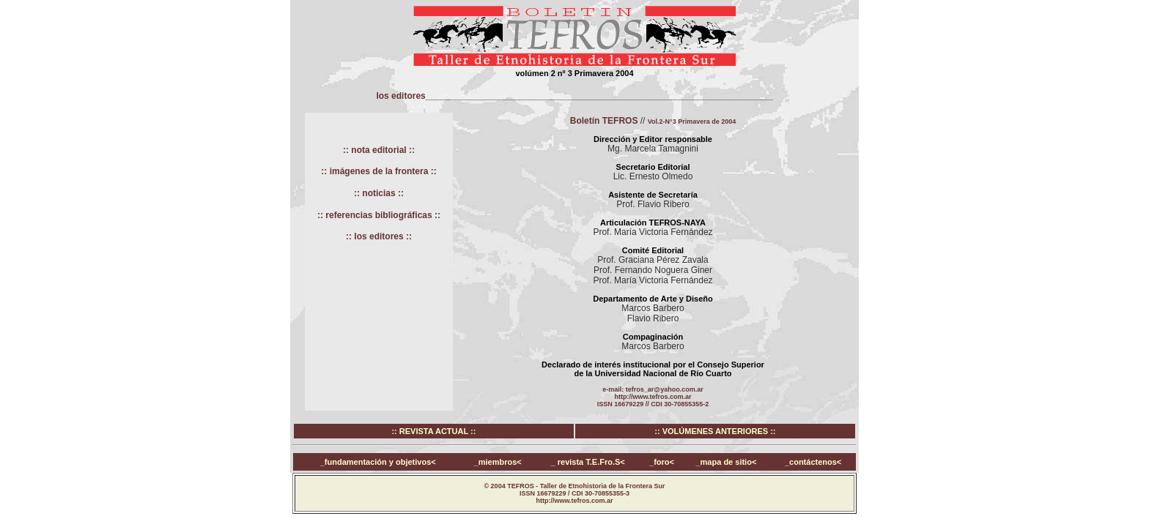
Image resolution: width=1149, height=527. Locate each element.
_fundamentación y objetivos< (378, 461)
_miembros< (498, 461)
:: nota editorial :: (379, 150)
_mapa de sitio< (725, 461)
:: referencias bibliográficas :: (378, 215)
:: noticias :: (379, 193)
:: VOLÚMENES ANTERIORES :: (714, 431)
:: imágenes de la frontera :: (378, 171)
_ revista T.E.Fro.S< (588, 461)
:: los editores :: (379, 236)
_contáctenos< (813, 461)
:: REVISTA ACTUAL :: (433, 431)
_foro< (661, 461)
